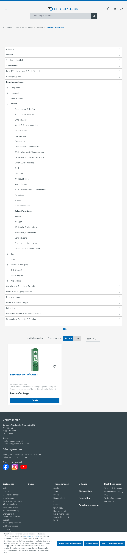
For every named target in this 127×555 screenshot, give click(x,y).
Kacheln (68, 338)
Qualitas (9, 55)
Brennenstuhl (59, 498)
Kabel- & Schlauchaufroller (26, 125)
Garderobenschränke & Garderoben (30, 157)
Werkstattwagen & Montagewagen (29, 152)
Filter (63, 329)
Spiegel (18, 200)
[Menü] (6, 9)
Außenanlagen (16, 98)
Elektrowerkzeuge (14, 297)
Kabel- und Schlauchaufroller (27, 249)
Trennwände (20, 141)
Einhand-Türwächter (23, 211)
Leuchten (19, 173)
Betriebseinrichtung (15, 82)
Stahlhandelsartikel (14, 60)
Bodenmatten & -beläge (25, 109)
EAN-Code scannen (89, 505)
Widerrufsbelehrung (113, 498)
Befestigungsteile (13, 77)
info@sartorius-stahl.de (19, 444)
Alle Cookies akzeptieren (112, 543)
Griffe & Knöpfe (21, 120)
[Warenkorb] (109, 9)
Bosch (56, 495)
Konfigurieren (92, 543)
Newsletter (84, 498)
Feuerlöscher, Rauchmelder (26, 243)
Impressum (109, 501)
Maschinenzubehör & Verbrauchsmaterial (24, 314)
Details (35, 400)
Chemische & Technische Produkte (21, 286)
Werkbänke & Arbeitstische (26, 227)
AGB (106, 495)
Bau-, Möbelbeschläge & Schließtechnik (23, 71)
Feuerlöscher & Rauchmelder (27, 147)
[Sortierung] (93, 339)
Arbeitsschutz (12, 66)
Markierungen (20, 136)
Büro (12, 254)
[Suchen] (94, 16)
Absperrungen (16, 275)
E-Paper (83, 484)
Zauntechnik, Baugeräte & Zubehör (21, 319)
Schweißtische (21, 238)
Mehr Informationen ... (32, 536)
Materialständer (21, 184)
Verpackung (15, 281)
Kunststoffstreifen (22, 206)
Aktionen (10, 49)
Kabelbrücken (21, 131)
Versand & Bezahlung (113, 488)
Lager (12, 259)
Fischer (56, 505)
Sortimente (8, 484)
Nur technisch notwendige (70, 543)
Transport (14, 93)
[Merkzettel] (121, 9)
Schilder (18, 168)
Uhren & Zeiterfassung (24, 163)
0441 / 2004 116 (16, 441)
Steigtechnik (15, 88)
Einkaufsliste (85, 491)
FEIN (55, 501)
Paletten (18, 216)
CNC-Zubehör (16, 270)
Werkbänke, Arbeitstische (25, 233)
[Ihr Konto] (115, 9)
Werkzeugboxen (22, 179)
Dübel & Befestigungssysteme (19, 292)
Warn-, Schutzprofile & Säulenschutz (30, 190)
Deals (31, 484)
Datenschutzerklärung (113, 491)
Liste (77, 338)
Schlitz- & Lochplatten (24, 114)
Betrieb (13, 104)
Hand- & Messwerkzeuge (17, 303)
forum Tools (58, 508)
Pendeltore (19, 195)
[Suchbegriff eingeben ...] (60, 16)
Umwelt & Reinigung (19, 265)
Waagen (18, 222)
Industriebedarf (12, 308)
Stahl (55, 491)
